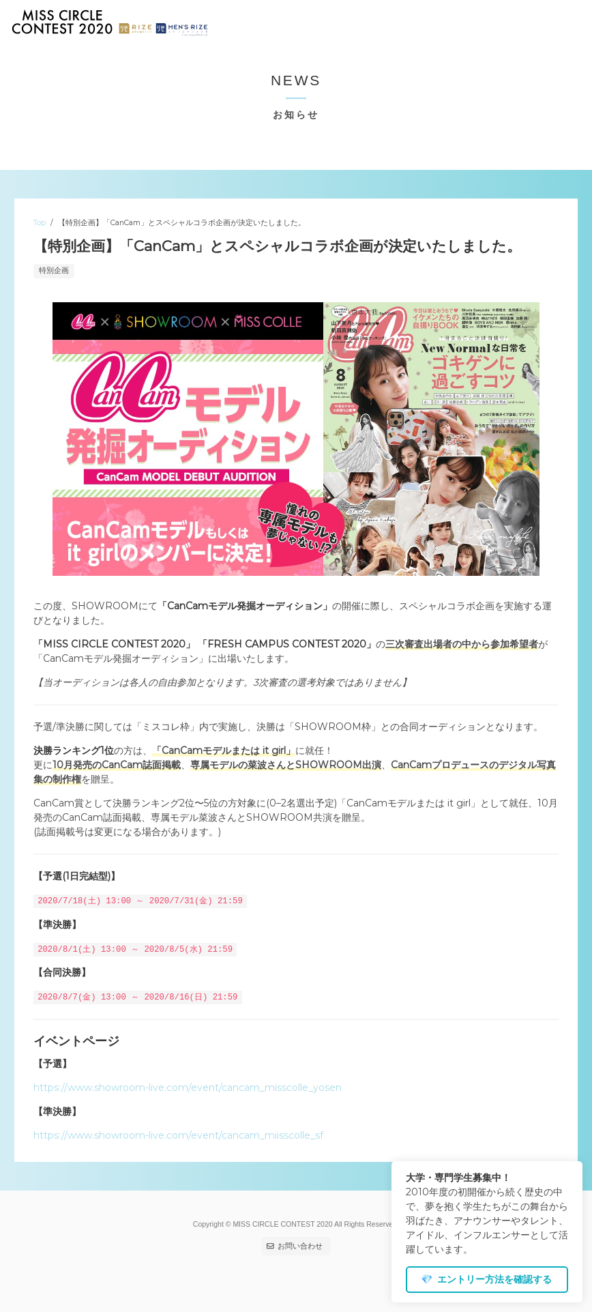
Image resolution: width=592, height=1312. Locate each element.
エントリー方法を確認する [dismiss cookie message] (486, 1279)
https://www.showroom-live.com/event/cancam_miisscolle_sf (178, 1134)
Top (39, 222)
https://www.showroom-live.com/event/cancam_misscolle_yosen (187, 1087)
